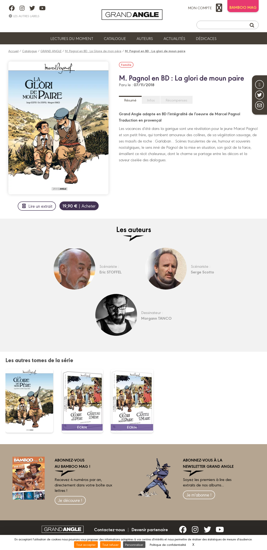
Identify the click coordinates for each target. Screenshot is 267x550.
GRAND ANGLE (51, 51)
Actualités (174, 38)
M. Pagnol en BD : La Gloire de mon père (93, 51)
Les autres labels (23, 16)
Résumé (130, 99)
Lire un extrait (36, 206)
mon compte (206, 8)
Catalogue (115, 38)
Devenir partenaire (149, 529)
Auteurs (145, 38)
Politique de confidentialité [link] (168, 544)
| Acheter (79, 206)
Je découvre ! (70, 500)
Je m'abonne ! (199, 494)
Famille (126, 64)
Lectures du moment (71, 38)
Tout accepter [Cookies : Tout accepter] (86, 544)
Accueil (13, 51)
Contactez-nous (109, 529)
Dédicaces (206, 38)
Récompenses (176, 99)
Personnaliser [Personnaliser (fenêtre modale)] (134, 544)
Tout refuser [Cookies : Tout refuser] (110, 544)
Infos (151, 99)
